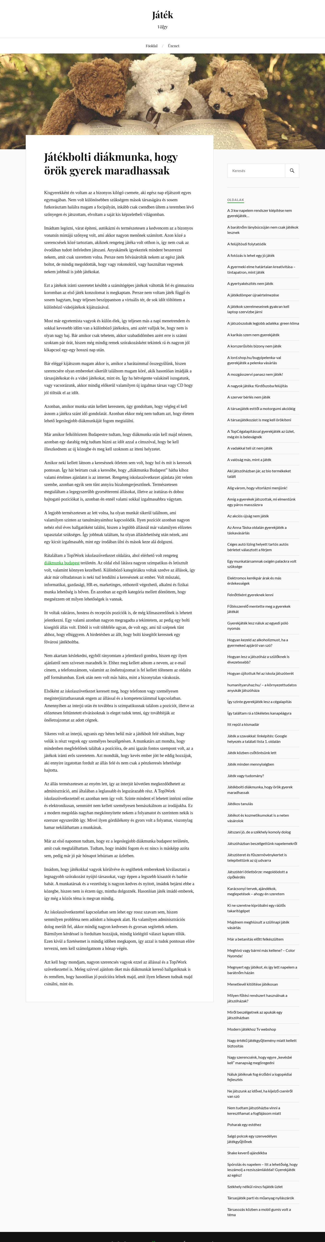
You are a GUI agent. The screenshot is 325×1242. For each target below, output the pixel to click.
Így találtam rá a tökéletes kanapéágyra (259, 713)
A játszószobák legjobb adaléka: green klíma (263, 323)
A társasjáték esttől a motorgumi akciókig (261, 408)
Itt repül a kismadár (243, 724)
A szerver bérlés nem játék (248, 397)
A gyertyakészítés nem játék (250, 283)
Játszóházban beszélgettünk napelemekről (262, 843)
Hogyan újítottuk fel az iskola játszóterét (260, 673)
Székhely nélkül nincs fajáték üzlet (255, 1186)
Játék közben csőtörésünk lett (252, 752)
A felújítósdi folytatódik (246, 244)
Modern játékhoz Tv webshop (251, 1029)
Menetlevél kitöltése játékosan (252, 984)
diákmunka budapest (61, 562)
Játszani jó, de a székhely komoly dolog (259, 832)
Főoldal (152, 45)
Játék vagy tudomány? (245, 775)
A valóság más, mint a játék (249, 459)
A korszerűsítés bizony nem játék (254, 346)
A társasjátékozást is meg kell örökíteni (259, 419)
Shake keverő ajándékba (247, 1152)
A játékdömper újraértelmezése (253, 295)
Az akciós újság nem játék (248, 516)
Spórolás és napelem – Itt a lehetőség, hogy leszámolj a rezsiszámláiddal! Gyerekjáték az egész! (262, 1169)
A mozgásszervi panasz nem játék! (255, 374)
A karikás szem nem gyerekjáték (253, 334)
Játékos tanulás (240, 803)
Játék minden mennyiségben (250, 764)
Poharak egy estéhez (244, 1124)
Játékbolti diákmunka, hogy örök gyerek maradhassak (111, 163)
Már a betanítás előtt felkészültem (255, 939)
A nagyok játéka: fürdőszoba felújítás (257, 385)
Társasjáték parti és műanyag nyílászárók (260, 1198)
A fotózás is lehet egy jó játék (251, 255)
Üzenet (173, 45)
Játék (162, 14)
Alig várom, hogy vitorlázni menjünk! (257, 487)
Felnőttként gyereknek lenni (250, 594)
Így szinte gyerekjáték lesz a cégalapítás (259, 701)
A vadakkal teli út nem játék (249, 448)
